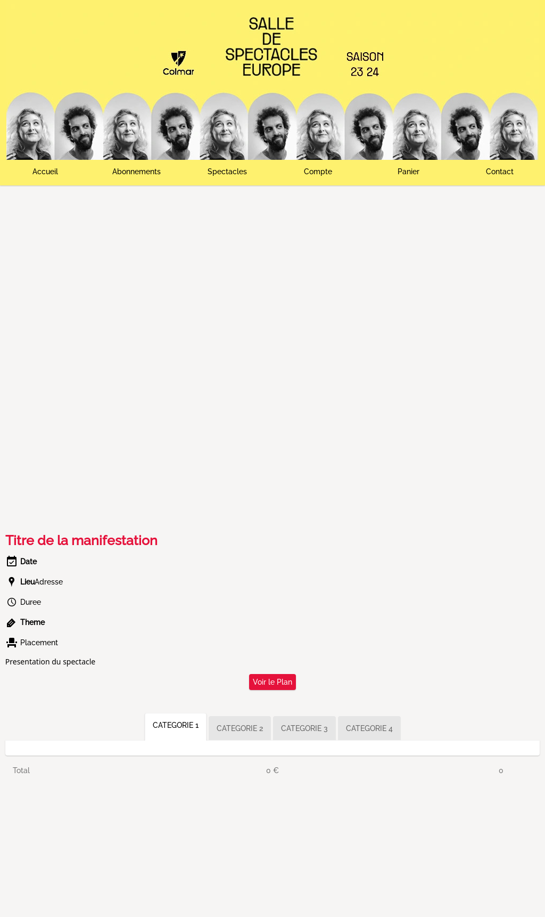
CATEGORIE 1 (176, 725)
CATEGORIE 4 (369, 728)
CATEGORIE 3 (304, 728)
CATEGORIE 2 (240, 728)
